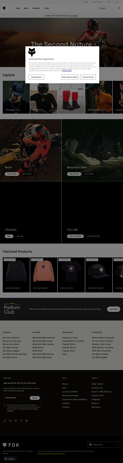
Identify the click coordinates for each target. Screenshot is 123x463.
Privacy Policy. (66, 70)
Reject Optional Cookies (70, 77)
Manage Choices (36, 77)
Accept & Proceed (88, 77)
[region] (62, 64)
